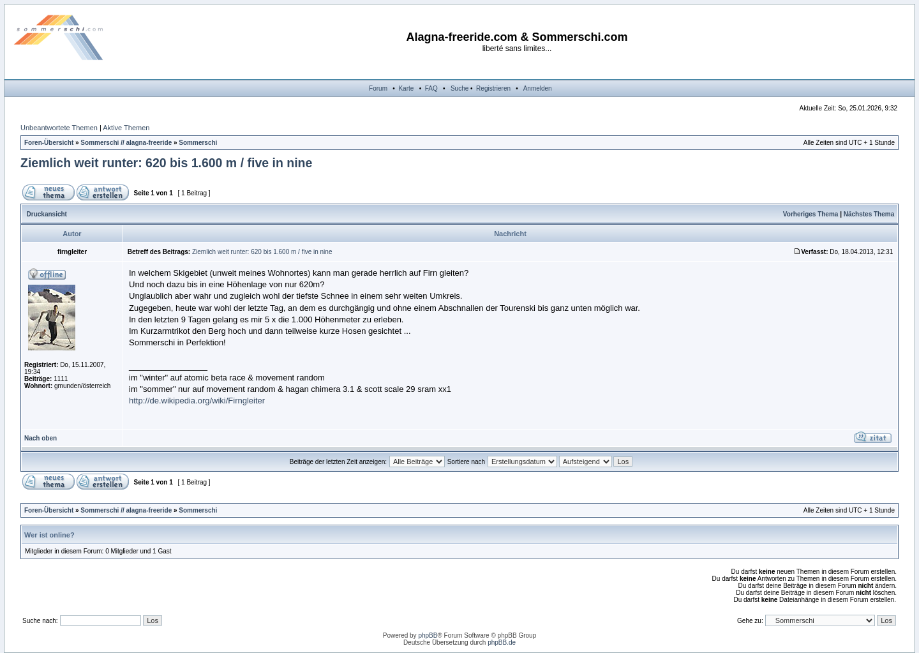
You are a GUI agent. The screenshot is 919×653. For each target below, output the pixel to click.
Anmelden (537, 88)
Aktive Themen (126, 127)
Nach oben (40, 438)
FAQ (431, 88)
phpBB (427, 635)
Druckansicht (47, 214)
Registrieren (493, 88)
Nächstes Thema (869, 214)
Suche (459, 88)
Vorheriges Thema (811, 214)
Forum (378, 88)
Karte (406, 88)
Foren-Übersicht (48, 142)
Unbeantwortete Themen (59, 127)
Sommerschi (198, 142)
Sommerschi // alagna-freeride (126, 142)
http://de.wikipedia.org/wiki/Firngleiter (197, 400)
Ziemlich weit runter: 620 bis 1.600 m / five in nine (166, 163)
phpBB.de (502, 642)
